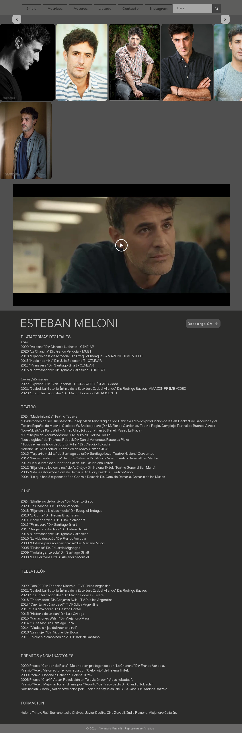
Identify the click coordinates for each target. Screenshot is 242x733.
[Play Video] (121, 245)
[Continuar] (16, 19)
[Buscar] (189, 8)
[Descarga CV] (203, 323)
